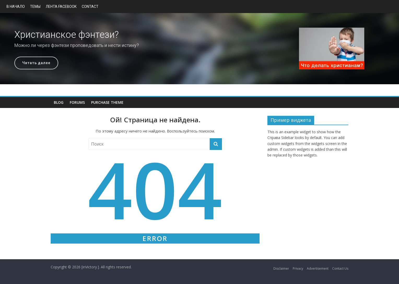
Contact (90, 6)
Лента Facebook (61, 6)
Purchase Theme (107, 102)
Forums (77, 102)
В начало (16, 6)
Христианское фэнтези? (66, 34)
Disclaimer (281, 268)
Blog (58, 102)
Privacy (298, 268)
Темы (35, 6)
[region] (199, 48)
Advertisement (317, 268)
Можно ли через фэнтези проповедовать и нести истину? (76, 45)
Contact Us (340, 268)
